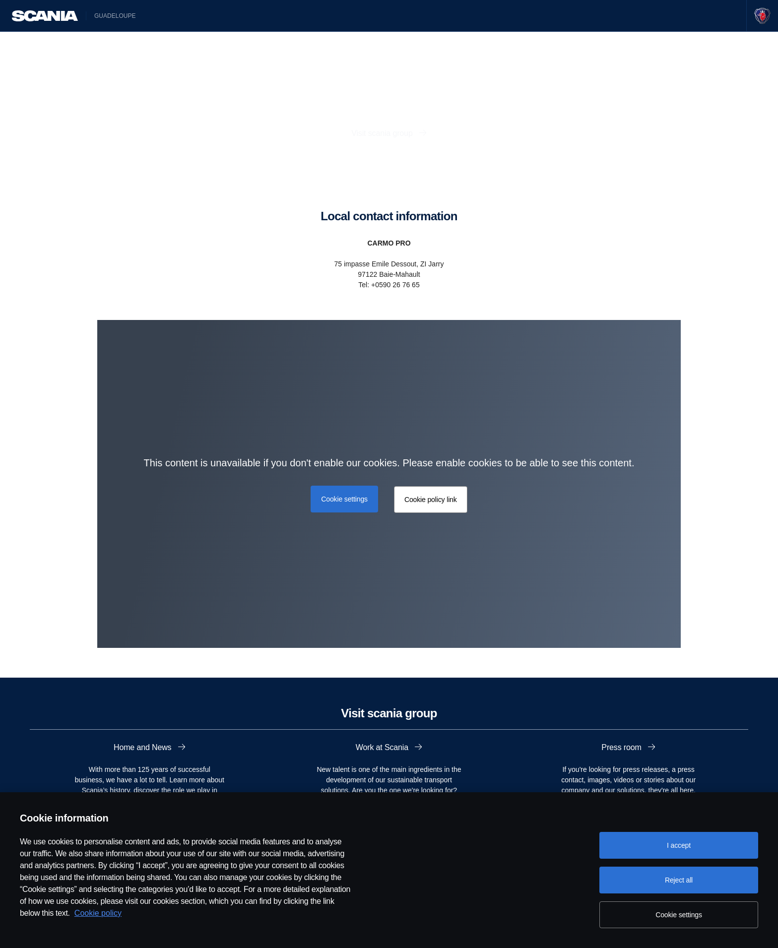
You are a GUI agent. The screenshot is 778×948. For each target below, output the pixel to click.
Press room (622, 747)
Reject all (679, 880)
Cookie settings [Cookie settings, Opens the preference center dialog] (678, 915)
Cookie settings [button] (344, 499)
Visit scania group (383, 133)
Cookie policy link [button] (430, 500)
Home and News (144, 747)
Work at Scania (383, 747)
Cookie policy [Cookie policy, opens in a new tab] (98, 913)
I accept (679, 845)
